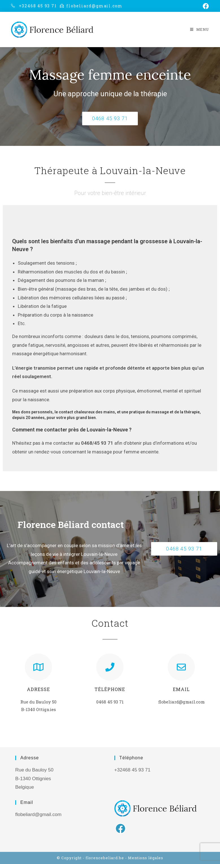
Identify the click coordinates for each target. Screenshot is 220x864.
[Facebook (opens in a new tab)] (205, 6)
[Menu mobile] (199, 29)
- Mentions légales (144, 857)
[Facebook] (120, 828)
